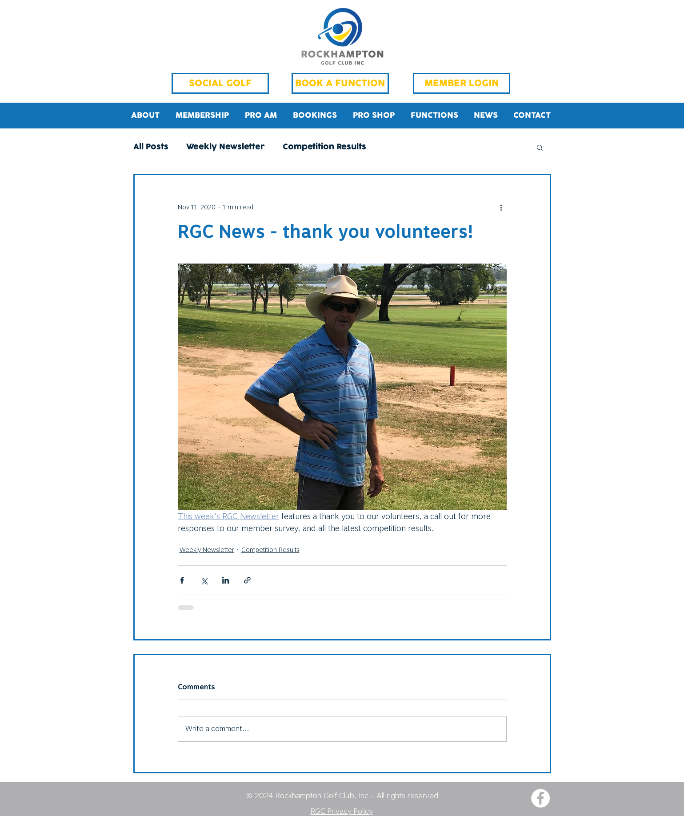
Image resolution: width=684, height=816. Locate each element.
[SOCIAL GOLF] (220, 83)
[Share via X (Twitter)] (204, 580)
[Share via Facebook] (182, 580)
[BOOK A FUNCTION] (340, 83)
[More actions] (501, 207)
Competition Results (324, 147)
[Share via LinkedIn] (225, 580)
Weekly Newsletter (225, 147)
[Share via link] (247, 580)
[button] (540, 147)
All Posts (150, 147)
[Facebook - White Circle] (540, 798)
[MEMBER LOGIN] (461, 83)
